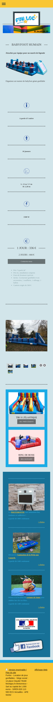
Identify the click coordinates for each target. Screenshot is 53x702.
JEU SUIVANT (26, 459)
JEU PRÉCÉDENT (26, 422)
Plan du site (11, 672)
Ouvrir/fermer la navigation (26, 4)
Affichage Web (40, 670)
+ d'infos (41, 522)
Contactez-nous (26, 261)
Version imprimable (16, 670)
